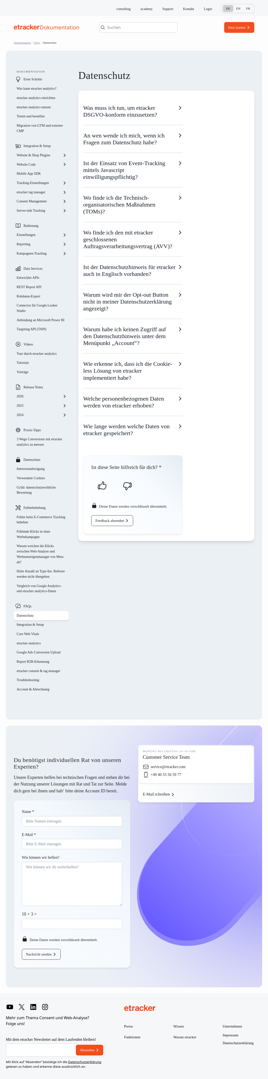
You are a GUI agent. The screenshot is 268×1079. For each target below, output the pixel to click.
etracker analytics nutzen (34, 107)
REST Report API (29, 287)
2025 (42, 406)
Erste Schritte (32, 79)
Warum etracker (184, 1037)
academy (146, 9)
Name (28, 811)
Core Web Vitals (28, 634)
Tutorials (23, 363)
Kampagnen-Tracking (42, 254)
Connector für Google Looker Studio (37, 308)
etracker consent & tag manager (38, 671)
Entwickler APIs (28, 278)
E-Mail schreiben (156, 794)
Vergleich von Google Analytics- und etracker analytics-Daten (39, 588)
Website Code (42, 164)
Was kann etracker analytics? (37, 88)
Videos (28, 344)
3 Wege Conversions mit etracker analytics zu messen (39, 441)
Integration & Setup (37, 146)
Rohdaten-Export (28, 296)
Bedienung (30, 226)
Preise (128, 1026)
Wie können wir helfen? (40, 857)
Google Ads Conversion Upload (38, 652)
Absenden (87, 1050)
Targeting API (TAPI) (31, 329)
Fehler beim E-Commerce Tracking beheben (41, 519)
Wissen (178, 1026)
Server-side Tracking (42, 211)
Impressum (230, 1035)
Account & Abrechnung (33, 689)
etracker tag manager (42, 192)
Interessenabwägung (31, 469)
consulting (123, 9)
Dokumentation (22, 42)
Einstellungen (42, 235)
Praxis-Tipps (32, 430)
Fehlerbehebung (34, 508)
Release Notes (33, 387)
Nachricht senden (39, 954)
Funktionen (132, 1037)
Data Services (32, 268)
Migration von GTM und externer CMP (40, 128)
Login (208, 9)
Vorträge (22, 372)
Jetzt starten (236, 27)
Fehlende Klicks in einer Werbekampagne (33, 534)
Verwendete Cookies (31, 478)
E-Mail (29, 835)
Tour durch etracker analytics (37, 354)
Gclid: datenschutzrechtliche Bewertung (36, 490)
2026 (42, 396)
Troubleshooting (28, 680)
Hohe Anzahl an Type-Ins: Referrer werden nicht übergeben (41, 573)
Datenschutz (31, 460)
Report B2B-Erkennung (33, 661)
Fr (248, 8)
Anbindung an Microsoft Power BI (40, 320)
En (238, 8)
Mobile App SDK (29, 173)
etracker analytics (29, 643)
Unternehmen (232, 1026)
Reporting (42, 244)
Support (168, 9)
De (228, 8)
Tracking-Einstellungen (42, 183)
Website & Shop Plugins (42, 155)
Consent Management (42, 201)
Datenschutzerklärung (84, 1062)
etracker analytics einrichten (36, 98)
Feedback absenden (109, 521)
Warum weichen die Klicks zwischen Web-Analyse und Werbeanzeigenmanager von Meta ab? (40, 554)
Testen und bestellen (31, 116)
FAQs (37, 42)
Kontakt (188, 9)
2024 (42, 415)
